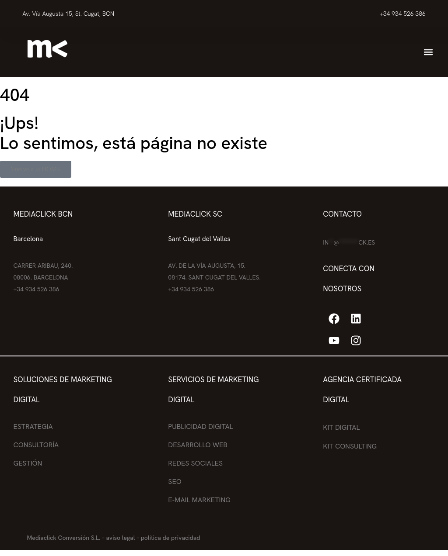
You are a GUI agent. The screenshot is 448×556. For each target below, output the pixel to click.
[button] (428, 52)
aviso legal (120, 538)
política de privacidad (170, 538)
